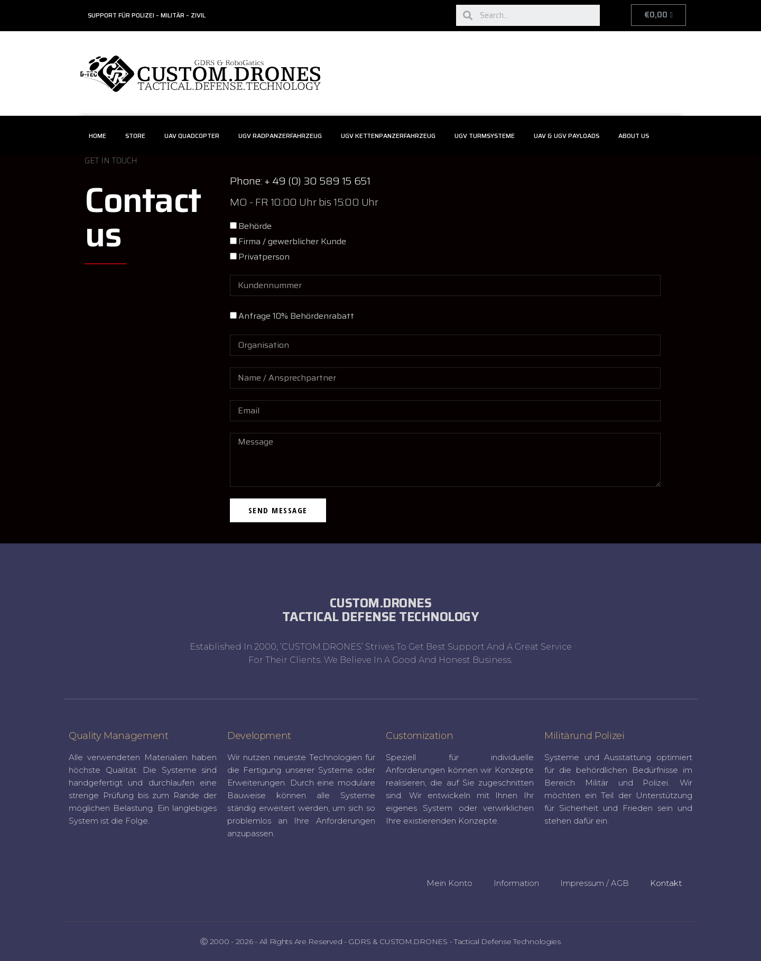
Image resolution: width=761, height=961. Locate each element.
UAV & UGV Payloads (566, 136)
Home (97, 136)
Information (516, 883)
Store (135, 136)
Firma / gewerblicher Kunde (292, 241)
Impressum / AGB (594, 883)
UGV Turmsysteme (484, 136)
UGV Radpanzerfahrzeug (280, 136)
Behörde (255, 226)
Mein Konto (449, 883)
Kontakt (666, 883)
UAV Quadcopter (191, 136)
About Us (633, 136)
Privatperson (264, 256)
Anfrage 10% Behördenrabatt (296, 315)
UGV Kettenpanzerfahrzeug (388, 136)
